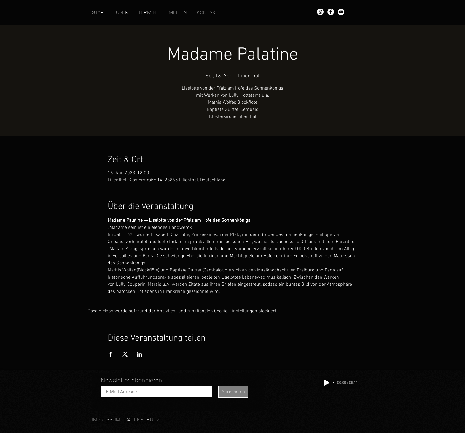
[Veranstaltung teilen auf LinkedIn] (139, 354)
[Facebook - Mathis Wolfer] (330, 12)
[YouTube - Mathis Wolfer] (341, 12)
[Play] (326, 383)
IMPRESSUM (106, 420)
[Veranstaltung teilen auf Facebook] (110, 354)
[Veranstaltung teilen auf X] (125, 354)
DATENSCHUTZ (142, 420)
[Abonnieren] (233, 392)
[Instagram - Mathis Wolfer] (320, 12)
